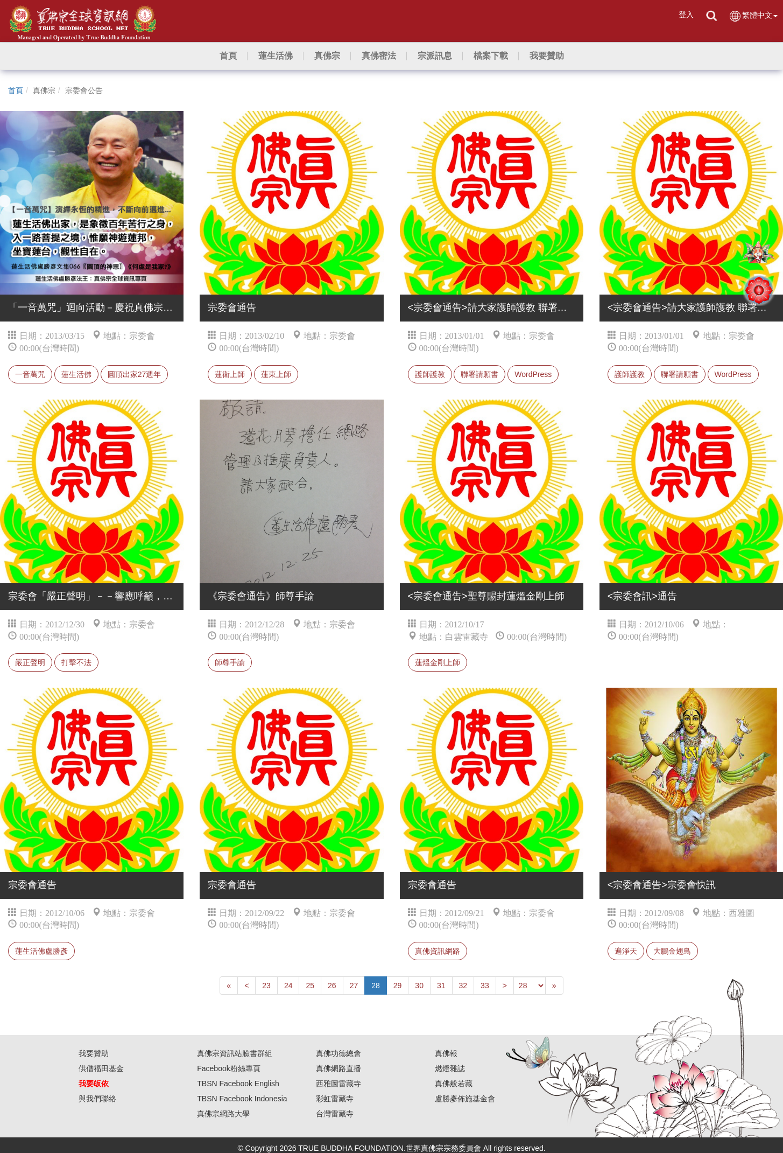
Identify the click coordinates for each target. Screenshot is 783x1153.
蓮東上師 (276, 374)
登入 (686, 14)
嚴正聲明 (30, 662)
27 (354, 985)
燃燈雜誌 (450, 1068)
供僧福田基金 (101, 1068)
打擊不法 (76, 662)
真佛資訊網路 (437, 951)
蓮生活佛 (76, 374)
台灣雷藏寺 (335, 1113)
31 (441, 985)
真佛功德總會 (338, 1053)
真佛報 (446, 1053)
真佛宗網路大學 (223, 1113)
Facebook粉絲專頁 (228, 1068)
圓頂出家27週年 (134, 374)
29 (397, 985)
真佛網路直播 (338, 1068)
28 (375, 985)
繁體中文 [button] (753, 16)
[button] (276, 56)
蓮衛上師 (230, 374)
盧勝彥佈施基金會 (465, 1098)
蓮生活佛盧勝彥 (41, 951)
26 (332, 985)
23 (266, 985)
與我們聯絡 (97, 1098)
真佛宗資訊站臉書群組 (234, 1053)
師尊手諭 (230, 662)
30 (419, 985)
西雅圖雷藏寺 (338, 1083)
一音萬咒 (30, 374)
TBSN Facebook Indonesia (242, 1098)
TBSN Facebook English (238, 1083)
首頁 (15, 90)
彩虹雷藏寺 (335, 1098)
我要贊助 (94, 1053)
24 (288, 985)
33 (485, 985)
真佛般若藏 (453, 1083)
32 (463, 985)
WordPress (533, 374)
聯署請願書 (479, 374)
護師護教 (430, 374)
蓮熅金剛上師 (437, 662)
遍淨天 (626, 951)
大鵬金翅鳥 (672, 951)
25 (310, 985)
